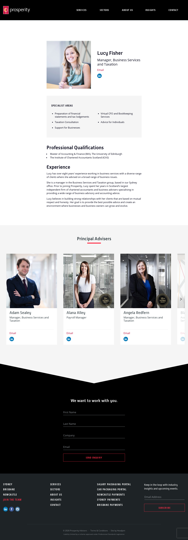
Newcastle (10, 494)
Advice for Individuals (112, 122)
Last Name (69, 424)
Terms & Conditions (99, 530)
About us (127, 10)
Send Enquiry (94, 457)
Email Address (152, 497)
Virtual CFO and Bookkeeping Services (117, 115)
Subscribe (165, 507)
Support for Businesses (67, 127)
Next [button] (181, 299)
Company (69, 435)
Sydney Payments (108, 499)
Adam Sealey (20, 313)
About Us (56, 494)
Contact (173, 10)
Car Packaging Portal (111, 489)
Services (81, 10)
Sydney (8, 484)
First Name (69, 412)
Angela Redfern (136, 313)
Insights (150, 10)
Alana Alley (76, 313)
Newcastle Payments (111, 494)
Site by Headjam (118, 530)
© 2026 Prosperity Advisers (75, 530)
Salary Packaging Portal (114, 484)
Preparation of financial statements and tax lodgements (72, 115)
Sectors (104, 10)
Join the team (12, 499)
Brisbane (9, 489)
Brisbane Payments (110, 505)
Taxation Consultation (67, 122)
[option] (31, 299)
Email (100, 70)
